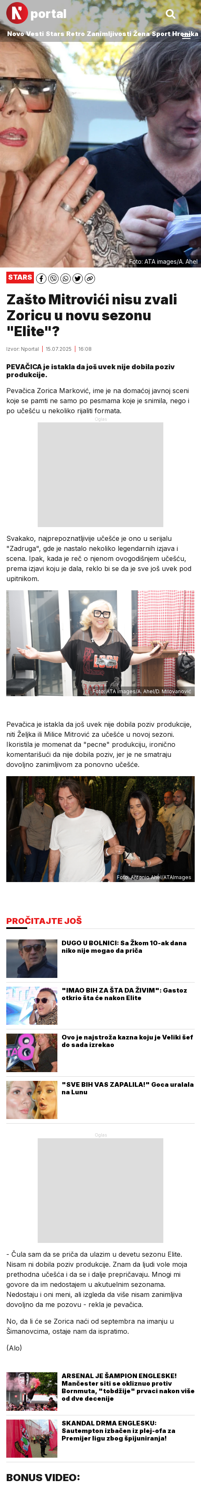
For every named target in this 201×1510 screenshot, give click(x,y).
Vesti (35, 34)
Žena (141, 34)
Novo (15, 34)
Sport (161, 34)
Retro (75, 34)
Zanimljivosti (109, 34)
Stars (55, 34)
